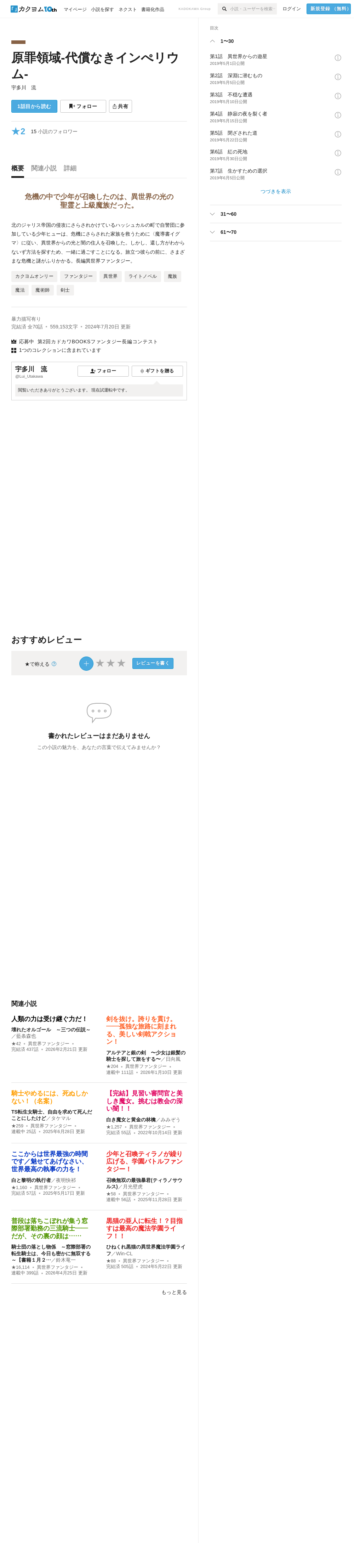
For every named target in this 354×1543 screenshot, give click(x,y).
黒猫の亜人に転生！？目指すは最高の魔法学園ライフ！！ (144, 1228)
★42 (16, 1043)
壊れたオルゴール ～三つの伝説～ (51, 1029)
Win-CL (124, 1253)
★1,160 (19, 1187)
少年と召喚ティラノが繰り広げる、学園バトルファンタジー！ (144, 1161)
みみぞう (171, 1119)
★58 (111, 1194)
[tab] (19, 170)
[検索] (224, 9)
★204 (112, 1066)
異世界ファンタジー (48, 1043)
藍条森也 (26, 1036)
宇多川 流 (23, 87)
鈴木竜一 (66, 1260)
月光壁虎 (133, 1186)
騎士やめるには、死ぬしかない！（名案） (49, 1097)
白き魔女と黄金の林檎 (131, 1119)
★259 (17, 1126)
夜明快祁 (66, 1180)
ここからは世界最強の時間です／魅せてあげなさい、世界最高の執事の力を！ (49, 1161)
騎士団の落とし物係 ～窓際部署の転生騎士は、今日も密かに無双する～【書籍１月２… (51, 1253)
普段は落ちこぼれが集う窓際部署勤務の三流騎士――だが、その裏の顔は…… (49, 1228)
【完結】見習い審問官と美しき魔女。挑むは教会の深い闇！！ (144, 1101)
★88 (111, 1260)
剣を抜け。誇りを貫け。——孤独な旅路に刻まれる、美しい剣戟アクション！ (141, 1030)
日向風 (173, 1059)
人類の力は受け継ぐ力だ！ (49, 1019)
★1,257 (114, 1127)
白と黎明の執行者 (31, 1180)
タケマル (61, 1118)
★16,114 (20, 1267)
